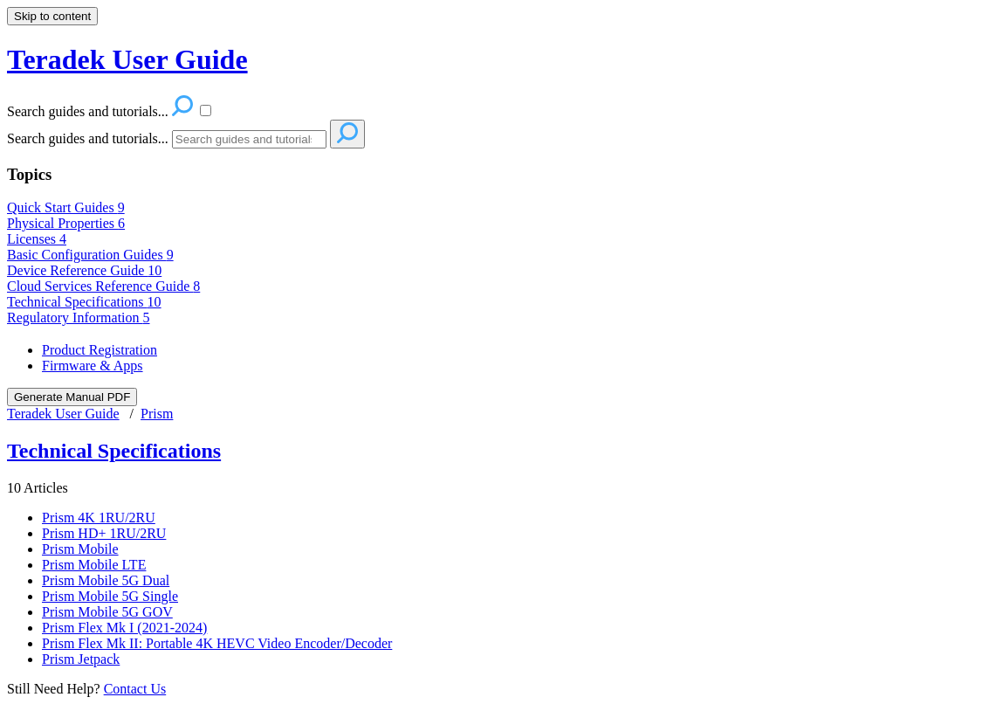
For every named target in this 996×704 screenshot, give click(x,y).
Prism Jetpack (81, 659)
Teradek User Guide (63, 413)
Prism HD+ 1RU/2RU (104, 533)
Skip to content (52, 16)
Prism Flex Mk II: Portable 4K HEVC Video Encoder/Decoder (217, 643)
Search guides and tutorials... (87, 138)
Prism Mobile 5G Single (110, 596)
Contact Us (135, 688)
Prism (157, 413)
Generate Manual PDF (72, 397)
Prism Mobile (80, 549)
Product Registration (99, 349)
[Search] (249, 139)
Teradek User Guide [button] (127, 59)
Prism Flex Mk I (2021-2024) (124, 627)
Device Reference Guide (84, 270)
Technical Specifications (84, 301)
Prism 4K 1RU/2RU (98, 517)
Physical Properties (66, 223)
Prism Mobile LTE (94, 564)
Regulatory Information (78, 317)
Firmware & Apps (92, 365)
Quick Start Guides (66, 207)
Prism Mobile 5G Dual (105, 580)
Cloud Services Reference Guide (103, 286)
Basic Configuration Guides (90, 254)
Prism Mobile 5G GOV (107, 611)
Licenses (36, 238)
